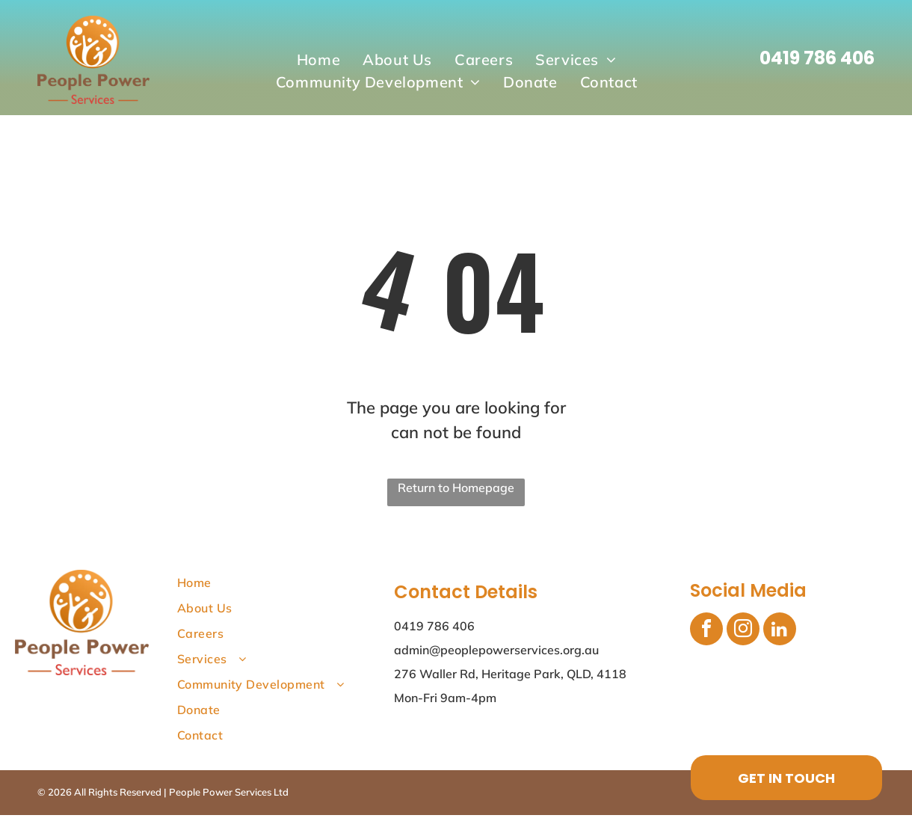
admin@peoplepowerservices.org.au (496, 649)
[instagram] (743, 630)
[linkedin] (779, 630)
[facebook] (706, 630)
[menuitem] (318, 60)
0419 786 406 (817, 58)
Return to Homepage (456, 487)
